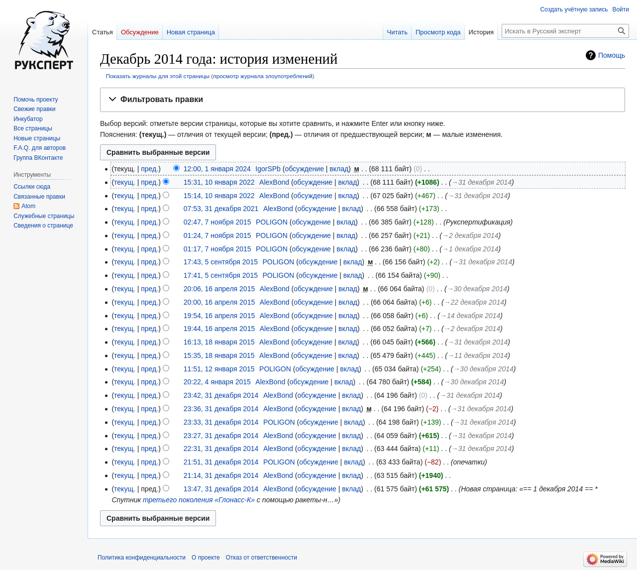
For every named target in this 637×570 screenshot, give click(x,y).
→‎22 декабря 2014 (474, 302)
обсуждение (304, 169)
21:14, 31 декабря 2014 (221, 475)
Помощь (611, 55)
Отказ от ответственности (261, 557)
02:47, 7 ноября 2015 (217, 222)
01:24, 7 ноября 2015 (217, 235)
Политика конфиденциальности (142, 557)
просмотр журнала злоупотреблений (262, 76)
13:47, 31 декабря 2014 (221, 489)
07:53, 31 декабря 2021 (221, 209)
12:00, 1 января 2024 (217, 169)
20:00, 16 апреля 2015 (219, 302)
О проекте (206, 557)
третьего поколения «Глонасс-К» (199, 500)
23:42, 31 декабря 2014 (221, 395)
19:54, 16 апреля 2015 (219, 316)
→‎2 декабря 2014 (470, 235)
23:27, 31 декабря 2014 (221, 436)
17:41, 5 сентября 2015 (221, 275)
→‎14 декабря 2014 (470, 316)
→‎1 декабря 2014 (470, 249)
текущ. (124, 182)
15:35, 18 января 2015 (219, 355)
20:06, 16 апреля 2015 (219, 289)
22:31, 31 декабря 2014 (221, 449)
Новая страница (191, 32)
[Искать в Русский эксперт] (565, 31)
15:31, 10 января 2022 (219, 182)
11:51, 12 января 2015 (219, 369)
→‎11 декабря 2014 (477, 355)
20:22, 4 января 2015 (217, 382)
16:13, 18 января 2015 (219, 342)
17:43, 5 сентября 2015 (221, 262)
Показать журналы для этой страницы (158, 76)
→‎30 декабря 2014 (477, 289)
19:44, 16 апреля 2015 (219, 329)
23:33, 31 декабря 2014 (221, 422)
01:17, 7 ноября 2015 (217, 249)
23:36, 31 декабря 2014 (221, 409)
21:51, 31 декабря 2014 (221, 462)
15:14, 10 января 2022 (219, 196)
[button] (362, 100)
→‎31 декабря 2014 (481, 182)
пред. (149, 169)
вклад (338, 169)
